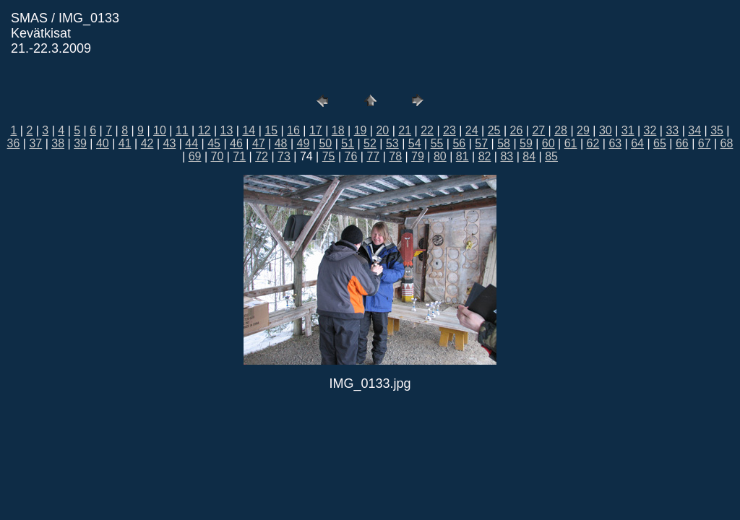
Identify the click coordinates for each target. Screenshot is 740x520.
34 (694, 130)
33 (672, 130)
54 (414, 143)
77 (372, 156)
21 (404, 130)
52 (370, 143)
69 (195, 156)
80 (440, 156)
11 (182, 130)
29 (583, 130)
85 (551, 156)
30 (605, 130)
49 (303, 143)
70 (217, 156)
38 (57, 143)
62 (593, 143)
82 (484, 156)
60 (548, 143)
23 (449, 130)
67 (704, 143)
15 (271, 130)
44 (191, 143)
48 (281, 143)
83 (506, 156)
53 (392, 143)
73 (284, 156)
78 (395, 156)
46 (236, 143)
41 (125, 143)
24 (471, 130)
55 (437, 143)
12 (204, 130)
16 (293, 130)
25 (494, 130)
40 (102, 143)
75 (328, 156)
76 (351, 156)
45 (213, 143)
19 (360, 130)
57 (481, 143)
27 (538, 130)
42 (147, 143)
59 (526, 143)
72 (261, 156)
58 (503, 143)
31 (627, 130)
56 (458, 143)
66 (682, 143)
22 (427, 130)
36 (13, 143)
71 (239, 156)
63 (614, 143)
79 (417, 156)
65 (659, 143)
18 (338, 130)
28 (560, 130)
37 (35, 143)
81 (462, 156)
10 (159, 130)
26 (516, 130)
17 (315, 130)
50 (325, 143)
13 (226, 130)
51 (347, 143)
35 (716, 130)
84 (528, 156)
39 (80, 143)
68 (726, 143)
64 (637, 143)
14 (248, 130)
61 (570, 143)
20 (382, 130)
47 (258, 143)
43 (169, 143)
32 (650, 130)
